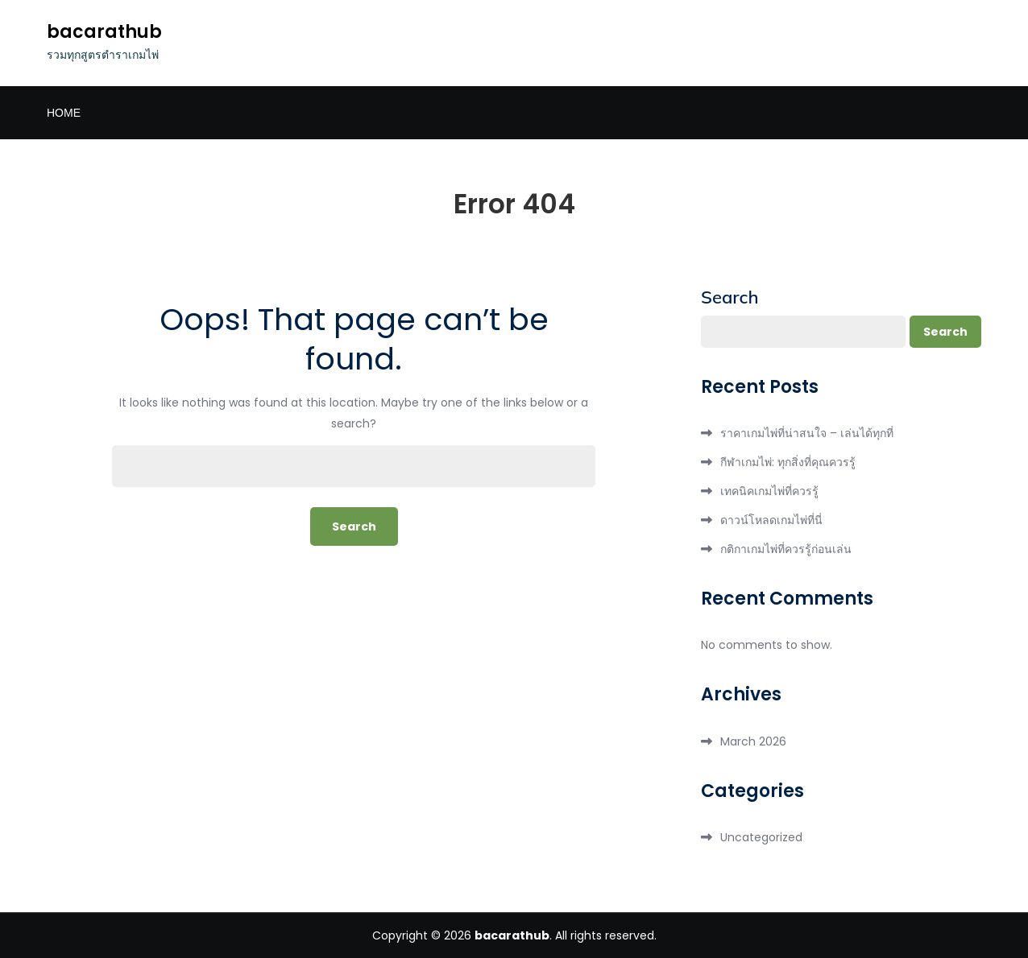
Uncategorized (761, 837)
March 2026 (753, 741)
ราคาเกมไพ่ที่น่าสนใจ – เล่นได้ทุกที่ (806, 433)
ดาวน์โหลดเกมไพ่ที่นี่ (771, 520)
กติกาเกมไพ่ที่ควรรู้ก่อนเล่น (786, 549)
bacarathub (104, 31)
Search (730, 297)
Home (64, 112)
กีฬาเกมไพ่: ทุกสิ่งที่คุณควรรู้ (788, 462)
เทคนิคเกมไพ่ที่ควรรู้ (769, 491)
